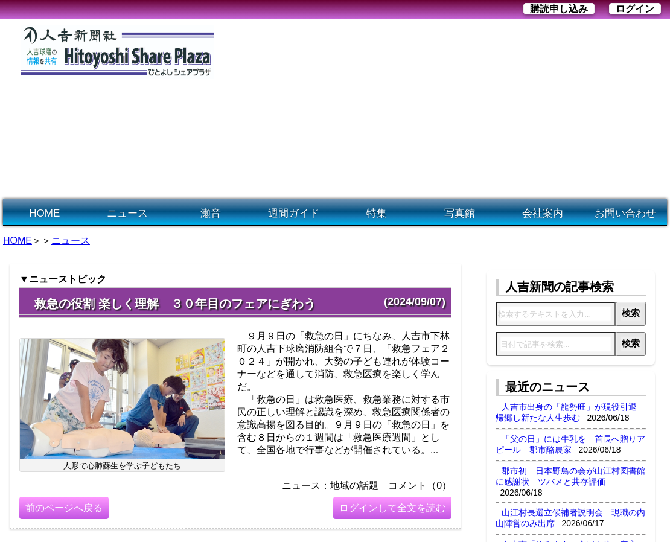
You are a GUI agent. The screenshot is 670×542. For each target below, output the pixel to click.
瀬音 (210, 213)
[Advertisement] (390, 109)
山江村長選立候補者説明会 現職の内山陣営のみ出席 (570, 518)
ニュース (127, 213)
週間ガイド (293, 213)
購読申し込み (559, 9)
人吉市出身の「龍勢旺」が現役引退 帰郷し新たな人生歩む (570, 412)
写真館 (459, 213)
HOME (44, 213)
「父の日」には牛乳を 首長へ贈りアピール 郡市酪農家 (570, 444)
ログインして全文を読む (392, 508)
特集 (376, 213)
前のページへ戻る (64, 508)
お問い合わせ (625, 213)
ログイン (635, 9)
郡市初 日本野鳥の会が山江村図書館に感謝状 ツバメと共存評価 (570, 476)
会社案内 (542, 213)
